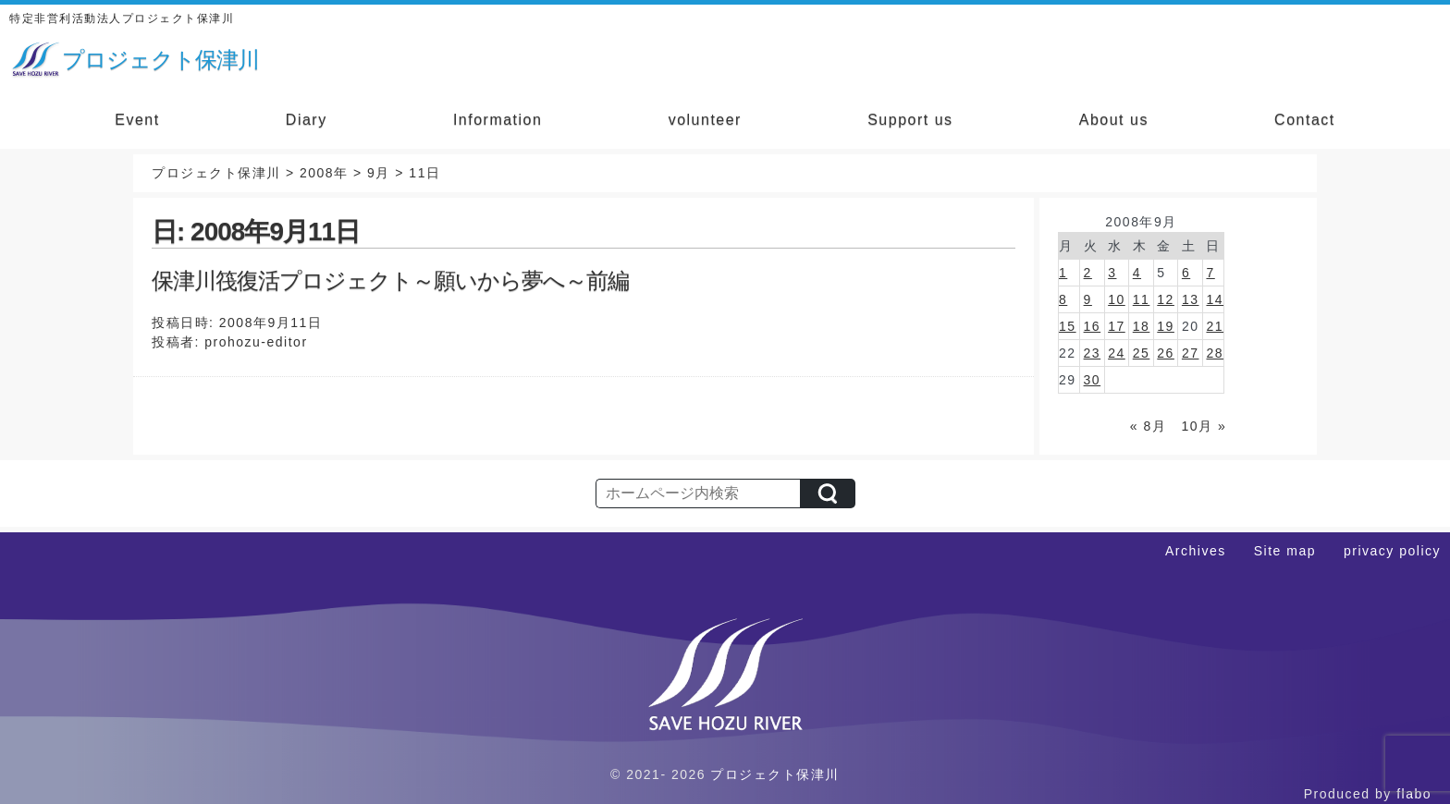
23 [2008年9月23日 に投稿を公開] (1092, 353)
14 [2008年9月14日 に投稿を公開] (1214, 299)
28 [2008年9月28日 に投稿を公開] (1214, 353)
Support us (909, 120)
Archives (1195, 550)
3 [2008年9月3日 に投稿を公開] (1112, 272)
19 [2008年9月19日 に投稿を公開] (1165, 326)
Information (498, 120)
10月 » (1203, 426)
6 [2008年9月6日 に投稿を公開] (1186, 272)
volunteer (705, 120)
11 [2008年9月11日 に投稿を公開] (1141, 299)
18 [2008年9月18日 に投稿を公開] (1141, 326)
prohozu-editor (255, 342)
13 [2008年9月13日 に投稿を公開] (1190, 299)
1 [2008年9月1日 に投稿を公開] (1063, 272)
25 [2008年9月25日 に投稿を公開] (1141, 353)
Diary (306, 120)
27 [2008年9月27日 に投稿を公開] (1190, 353)
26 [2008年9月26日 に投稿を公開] (1165, 353)
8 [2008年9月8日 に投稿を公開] (1063, 299)
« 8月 (1148, 426)
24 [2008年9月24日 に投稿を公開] (1116, 353)
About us (1114, 120)
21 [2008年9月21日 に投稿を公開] (1214, 326)
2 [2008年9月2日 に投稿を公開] (1088, 272)
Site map (1285, 550)
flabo (1414, 793)
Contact (1304, 120)
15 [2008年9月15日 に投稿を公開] (1067, 326)
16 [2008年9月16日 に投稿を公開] (1092, 326)
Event (137, 120)
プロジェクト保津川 (775, 774)
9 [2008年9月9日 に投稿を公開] (1088, 299)
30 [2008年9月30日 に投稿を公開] (1092, 379)
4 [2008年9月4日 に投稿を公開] (1137, 272)
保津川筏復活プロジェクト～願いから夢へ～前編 (390, 280)
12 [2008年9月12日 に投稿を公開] (1165, 299)
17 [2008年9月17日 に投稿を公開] (1116, 326)
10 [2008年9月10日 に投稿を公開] (1116, 299)
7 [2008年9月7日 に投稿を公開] (1210, 272)
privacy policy (1392, 550)
